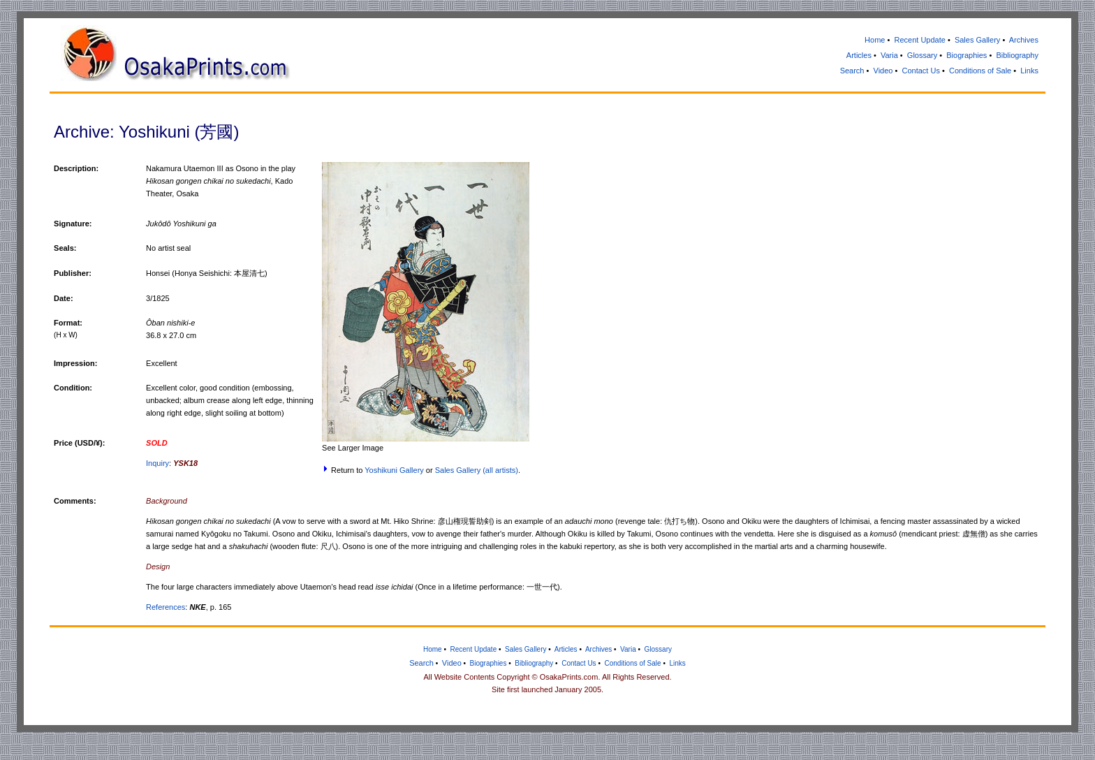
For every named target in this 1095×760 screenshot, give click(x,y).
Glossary (922, 55)
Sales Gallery (977, 40)
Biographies (966, 55)
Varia (889, 55)
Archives (1023, 40)
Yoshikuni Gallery (394, 470)
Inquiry (157, 463)
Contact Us (920, 70)
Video (883, 70)
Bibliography (1017, 55)
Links (1029, 70)
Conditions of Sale (980, 70)
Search (852, 70)
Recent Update (919, 40)
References (165, 607)
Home (875, 40)
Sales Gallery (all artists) (476, 470)
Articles (859, 55)
